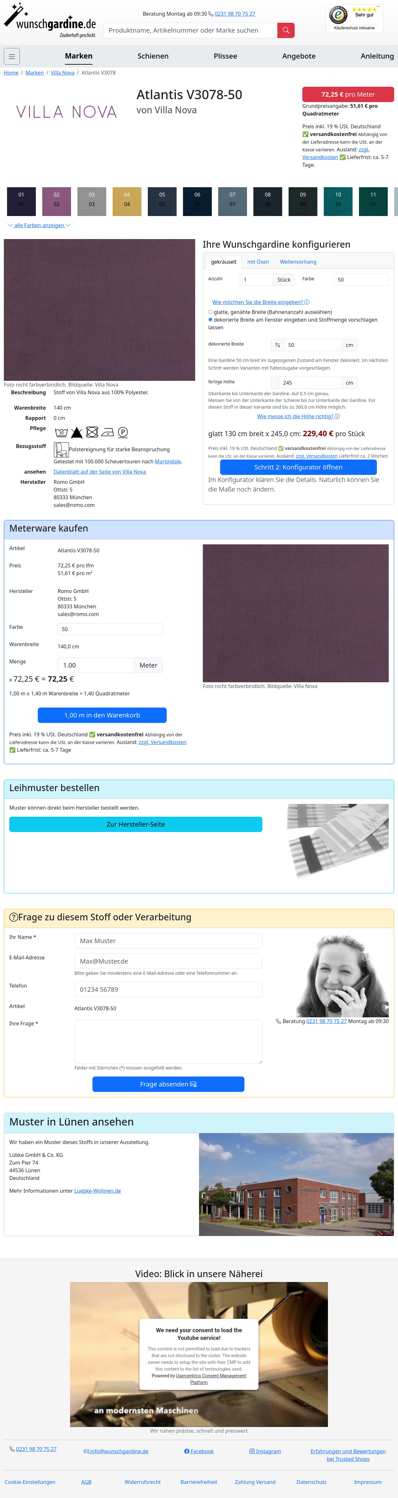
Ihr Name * (22, 937)
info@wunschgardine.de (116, 1451)
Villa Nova (63, 72)
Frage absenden (168, 1084)
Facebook (199, 1451)
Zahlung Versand (255, 1482)
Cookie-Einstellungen (30, 1482)
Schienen (153, 56)
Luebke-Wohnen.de (97, 1190)
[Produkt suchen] (286, 30)
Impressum (368, 1482)
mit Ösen (258, 261)
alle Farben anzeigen (39, 225)
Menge (17, 661)
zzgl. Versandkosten (317, 456)
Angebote (298, 56)
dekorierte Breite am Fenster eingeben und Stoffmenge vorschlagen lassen (293, 323)
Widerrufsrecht (143, 1482)
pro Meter (348, 94)
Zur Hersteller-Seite (136, 824)
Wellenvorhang (298, 261)
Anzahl (215, 279)
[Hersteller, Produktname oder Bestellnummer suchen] (190, 30)
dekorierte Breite (226, 344)
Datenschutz (312, 1482)
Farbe (308, 279)
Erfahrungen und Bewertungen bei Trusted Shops (348, 1455)
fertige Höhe (221, 382)
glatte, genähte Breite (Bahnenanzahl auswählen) (270, 312)
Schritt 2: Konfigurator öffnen (298, 467)
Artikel (17, 548)
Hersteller (21, 591)
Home (11, 72)
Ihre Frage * (23, 1023)
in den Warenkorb (102, 715)
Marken (78, 56)
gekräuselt (223, 261)
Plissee (225, 56)
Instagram (265, 1451)
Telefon (18, 985)
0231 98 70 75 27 (235, 13)
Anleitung (377, 56)
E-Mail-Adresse (27, 957)
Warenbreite (24, 644)
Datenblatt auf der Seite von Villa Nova (100, 471)
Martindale (168, 461)
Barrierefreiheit (199, 1482)
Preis (15, 565)
